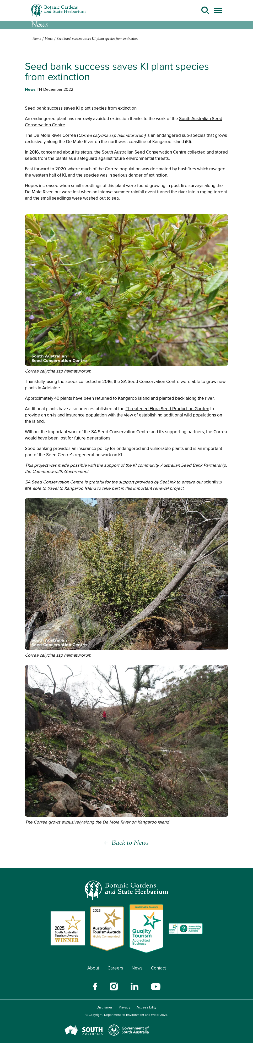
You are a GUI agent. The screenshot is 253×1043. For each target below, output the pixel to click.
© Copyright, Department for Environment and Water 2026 (126, 1014)
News (137, 968)
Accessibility (147, 1007)
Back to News (130, 843)
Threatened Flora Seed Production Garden (167, 408)
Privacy (124, 1007)
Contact (158, 968)
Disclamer (104, 1007)
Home (37, 39)
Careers (115, 968)
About (93, 968)
